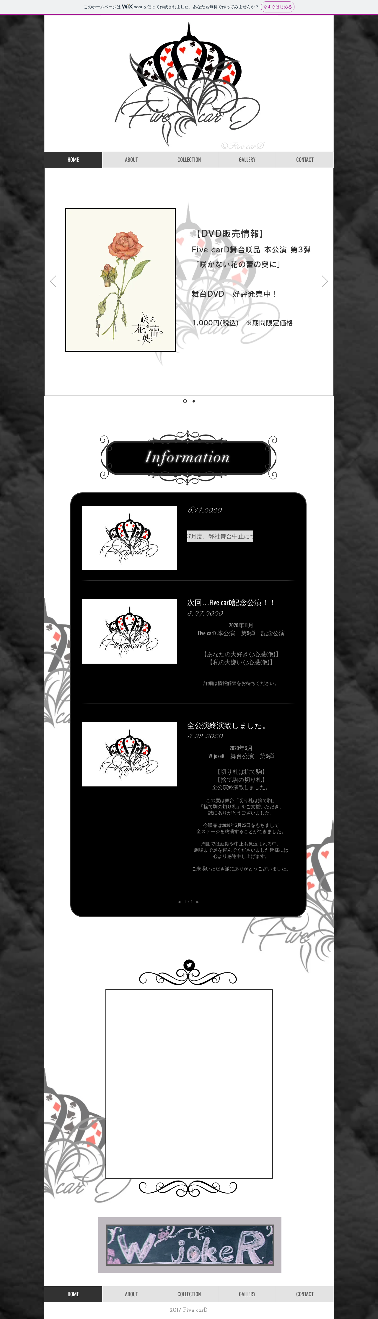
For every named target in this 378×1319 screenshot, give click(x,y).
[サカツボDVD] (185, 401)
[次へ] (325, 281)
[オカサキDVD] (194, 401)
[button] (220, 536)
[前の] (53, 281)
